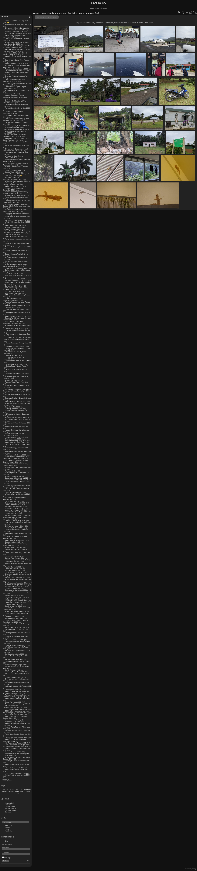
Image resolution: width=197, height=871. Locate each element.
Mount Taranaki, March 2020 (15, 442)
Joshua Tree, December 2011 (15, 577)
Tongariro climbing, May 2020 (15, 441)
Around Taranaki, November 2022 (17, 250)
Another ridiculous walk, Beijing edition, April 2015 (15, 544)
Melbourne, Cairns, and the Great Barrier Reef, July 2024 (16, 139)
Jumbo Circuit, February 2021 (15, 401)
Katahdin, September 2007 (14, 677)
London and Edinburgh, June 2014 (17, 553)
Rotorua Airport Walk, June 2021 (16, 382)
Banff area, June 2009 (13, 617)
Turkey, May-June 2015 (13, 547)
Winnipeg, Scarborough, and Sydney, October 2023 (14, 183)
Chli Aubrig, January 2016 (14, 526)
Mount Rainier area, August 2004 (17, 764)
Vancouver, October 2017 (14, 510)
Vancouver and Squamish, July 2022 (18, 275)
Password (5, 852)
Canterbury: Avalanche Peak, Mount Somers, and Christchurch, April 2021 (17, 390)
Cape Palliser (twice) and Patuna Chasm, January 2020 (16, 461)
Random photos (10, 471)
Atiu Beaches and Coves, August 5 (18, 361)
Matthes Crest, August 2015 (15, 540)
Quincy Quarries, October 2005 (16, 737)
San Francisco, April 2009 (14, 618)
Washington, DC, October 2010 (16, 601)
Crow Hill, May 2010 (12, 604)
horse (16, 793)
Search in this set (48, 17)
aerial (4, 791)
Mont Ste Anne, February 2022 (16, 305)
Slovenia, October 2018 (13, 492)
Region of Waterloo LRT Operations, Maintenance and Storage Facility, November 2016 (17, 517)
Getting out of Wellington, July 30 (18, 330)
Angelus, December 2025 (14, 31)
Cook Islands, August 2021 (14, 328)
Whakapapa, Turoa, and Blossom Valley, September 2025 (16, 43)
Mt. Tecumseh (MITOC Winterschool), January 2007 (13, 706)
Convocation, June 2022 (13, 286)
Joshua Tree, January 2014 (15, 558)
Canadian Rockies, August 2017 (16, 512)
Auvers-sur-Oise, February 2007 (16, 704)
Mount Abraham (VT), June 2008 (17, 656)
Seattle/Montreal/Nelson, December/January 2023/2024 (13, 173)
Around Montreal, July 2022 (15, 279)
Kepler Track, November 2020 (15, 417)
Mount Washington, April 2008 (16, 665)
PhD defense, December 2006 (16, 709)
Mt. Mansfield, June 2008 (14, 659)
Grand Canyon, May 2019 (14, 480)
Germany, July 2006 (12, 720)
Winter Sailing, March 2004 (14, 768)
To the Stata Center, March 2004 (16, 769)
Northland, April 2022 (12, 291)
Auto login (6, 858)
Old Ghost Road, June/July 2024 (16, 142)
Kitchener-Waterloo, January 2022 (17, 309)
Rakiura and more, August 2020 (16, 426)
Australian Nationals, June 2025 (16, 69)
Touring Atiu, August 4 (14, 355)
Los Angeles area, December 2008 (17, 633)
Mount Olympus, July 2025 (14, 63)
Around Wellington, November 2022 (18, 247)
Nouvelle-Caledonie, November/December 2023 (12, 178)
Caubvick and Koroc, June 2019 (16, 478)
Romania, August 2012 (13, 570)
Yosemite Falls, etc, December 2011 (18, 579)
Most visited (9, 803)
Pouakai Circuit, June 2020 (14, 437)
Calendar (8, 812)
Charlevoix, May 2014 (13, 556)
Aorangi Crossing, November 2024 (17, 108)
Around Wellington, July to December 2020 (13, 434)
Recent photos (10, 806)
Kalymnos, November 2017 (15, 508)
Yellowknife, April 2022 (13, 293)
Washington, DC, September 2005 (17, 761)
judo (17, 791)
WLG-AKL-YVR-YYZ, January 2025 (18, 90)
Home (36, 13)
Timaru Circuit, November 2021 (16, 316)
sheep (28, 791)
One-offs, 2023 (10, 234)
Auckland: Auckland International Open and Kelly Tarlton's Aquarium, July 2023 (17, 206)
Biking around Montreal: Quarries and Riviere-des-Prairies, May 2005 (16, 745)
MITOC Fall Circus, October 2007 (17, 673)
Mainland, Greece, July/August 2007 (18, 686)
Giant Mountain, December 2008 (16, 629)
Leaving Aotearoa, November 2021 (17, 312)
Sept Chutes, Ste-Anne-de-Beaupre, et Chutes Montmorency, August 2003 (17, 774)
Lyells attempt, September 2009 (16, 613)
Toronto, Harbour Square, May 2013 (18, 563)
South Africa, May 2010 (13, 606)
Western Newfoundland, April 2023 (17, 222)
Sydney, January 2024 (13, 170)
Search (7, 827)
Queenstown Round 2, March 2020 (17, 444)
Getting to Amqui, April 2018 (15, 503)
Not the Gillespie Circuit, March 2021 (18, 394)
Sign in (7, 841)
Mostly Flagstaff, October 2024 (16, 126)
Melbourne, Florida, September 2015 (18, 533)
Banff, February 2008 (12, 670)
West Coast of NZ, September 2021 (18, 325)
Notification (9, 831)
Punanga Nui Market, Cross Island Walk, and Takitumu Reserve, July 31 (17, 338)
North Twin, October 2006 (14, 714)
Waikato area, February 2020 (15, 455)
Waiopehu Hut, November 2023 (16, 181)
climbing (11, 791)
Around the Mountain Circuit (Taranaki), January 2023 (14, 228)
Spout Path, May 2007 (13, 702)
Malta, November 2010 (13, 599)
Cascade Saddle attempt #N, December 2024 (14, 102)
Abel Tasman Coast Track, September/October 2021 (13, 322)
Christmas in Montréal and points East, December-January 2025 (16, 29)
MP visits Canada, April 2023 (15, 220)
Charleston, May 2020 (13, 439)
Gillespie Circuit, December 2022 (17, 236)
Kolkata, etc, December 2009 (15, 611)
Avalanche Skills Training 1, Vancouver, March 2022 (14, 299)
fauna (9, 789)
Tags (7, 825)
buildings (27, 789)
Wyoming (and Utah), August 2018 (17, 494)
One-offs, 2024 (10, 176)
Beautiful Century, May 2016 (15, 521)
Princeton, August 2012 (13, 569)
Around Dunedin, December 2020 (17, 410)
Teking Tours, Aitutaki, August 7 (17, 366)
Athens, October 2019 (13, 476)
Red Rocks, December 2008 (15, 627)
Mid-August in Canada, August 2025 (18, 56)
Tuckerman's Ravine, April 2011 (16, 590)
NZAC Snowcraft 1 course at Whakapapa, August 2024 (14, 135)
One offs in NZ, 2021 (12, 407)
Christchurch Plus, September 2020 (18, 423)
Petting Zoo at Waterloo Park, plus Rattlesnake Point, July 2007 (16, 696)
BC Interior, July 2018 (13, 501)
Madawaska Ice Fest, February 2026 (18, 24)
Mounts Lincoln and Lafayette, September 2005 (15, 740)
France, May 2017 (11, 513)
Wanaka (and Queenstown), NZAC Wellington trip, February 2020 (16, 457)
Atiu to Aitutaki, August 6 (14, 364)
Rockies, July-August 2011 (14, 586)
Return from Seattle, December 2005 (18, 734)
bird (13, 789)
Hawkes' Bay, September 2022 (16, 268)
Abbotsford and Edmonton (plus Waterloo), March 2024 (15, 164)
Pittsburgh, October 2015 (14, 528)
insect (22, 791)
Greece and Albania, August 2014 (17, 549)
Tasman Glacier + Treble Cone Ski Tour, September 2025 (16, 50)
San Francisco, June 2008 (14, 654)
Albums (4, 16)
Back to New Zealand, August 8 (17, 369)
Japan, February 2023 (13, 225)
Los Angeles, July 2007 (13, 689)
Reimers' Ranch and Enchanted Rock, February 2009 (15, 621)
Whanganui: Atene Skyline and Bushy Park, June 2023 (15, 210)
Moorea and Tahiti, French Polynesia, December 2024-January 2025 (15, 97)
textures (19, 789)
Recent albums (10, 808)
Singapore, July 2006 (12, 721)
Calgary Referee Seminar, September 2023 (13, 189)
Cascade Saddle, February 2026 (16, 21)
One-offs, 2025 (10, 94)
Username (5, 847)
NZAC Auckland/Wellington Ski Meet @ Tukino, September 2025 (17, 46)
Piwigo (194, 869)
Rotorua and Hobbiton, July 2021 (17, 373)
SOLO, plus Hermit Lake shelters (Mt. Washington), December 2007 (16, 712)
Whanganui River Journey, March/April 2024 (13, 157)
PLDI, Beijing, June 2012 (14, 572)
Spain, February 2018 (13, 505)
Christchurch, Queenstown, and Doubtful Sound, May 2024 (15, 150)
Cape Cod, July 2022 (12, 273)
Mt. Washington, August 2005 (15, 743)
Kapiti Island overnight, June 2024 (17, 145)
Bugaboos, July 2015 (12, 542)
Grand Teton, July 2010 (13, 602)
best (3, 789)
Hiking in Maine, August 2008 (15, 645)
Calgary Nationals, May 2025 (15, 71)
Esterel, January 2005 (13, 752)
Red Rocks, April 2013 (13, 567)
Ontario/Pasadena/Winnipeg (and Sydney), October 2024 (16, 119)
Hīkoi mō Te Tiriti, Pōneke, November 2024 (13, 112)
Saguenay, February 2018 (14, 506)
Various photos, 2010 (12, 595)
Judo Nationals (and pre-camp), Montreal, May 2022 (15, 288)
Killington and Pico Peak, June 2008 (18, 661)
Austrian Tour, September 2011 (16, 585)
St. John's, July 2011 (12, 588)
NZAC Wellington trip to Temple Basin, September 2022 (15, 265)
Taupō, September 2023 (13, 186)
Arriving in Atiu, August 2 (15, 346)
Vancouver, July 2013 (12, 561)
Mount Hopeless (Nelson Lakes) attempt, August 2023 (15, 192)
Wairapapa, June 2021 (13, 380)
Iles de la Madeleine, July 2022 (16, 280)
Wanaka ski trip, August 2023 (15, 195)
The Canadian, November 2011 (16, 583)
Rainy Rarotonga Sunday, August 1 (18, 343)
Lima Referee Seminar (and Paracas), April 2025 (14, 80)
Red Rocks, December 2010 (15, 597)
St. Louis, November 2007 (14, 672)
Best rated (8, 805)
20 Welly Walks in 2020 (13, 409)
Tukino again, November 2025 (16, 33)
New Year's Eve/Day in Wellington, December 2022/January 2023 (16, 231)
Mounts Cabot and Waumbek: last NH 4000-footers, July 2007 (16, 692)
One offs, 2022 (10, 307)
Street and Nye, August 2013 (15, 560)
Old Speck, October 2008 (14, 640)
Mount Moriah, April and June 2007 (17, 698)
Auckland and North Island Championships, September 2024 (15, 128)
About (7, 829)
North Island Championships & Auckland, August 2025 (15, 54)
